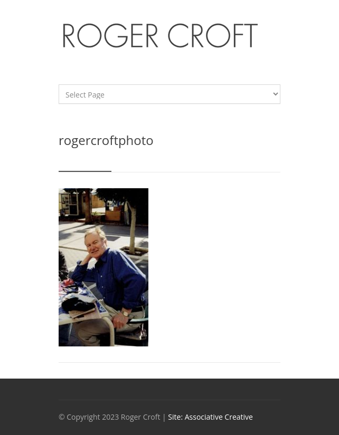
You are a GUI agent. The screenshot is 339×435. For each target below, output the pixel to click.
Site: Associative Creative (210, 417)
